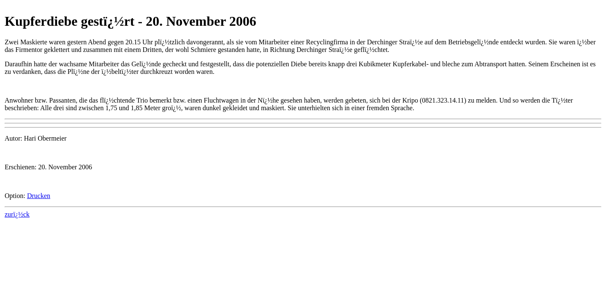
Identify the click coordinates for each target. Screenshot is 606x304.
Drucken (38, 195)
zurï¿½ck (17, 214)
